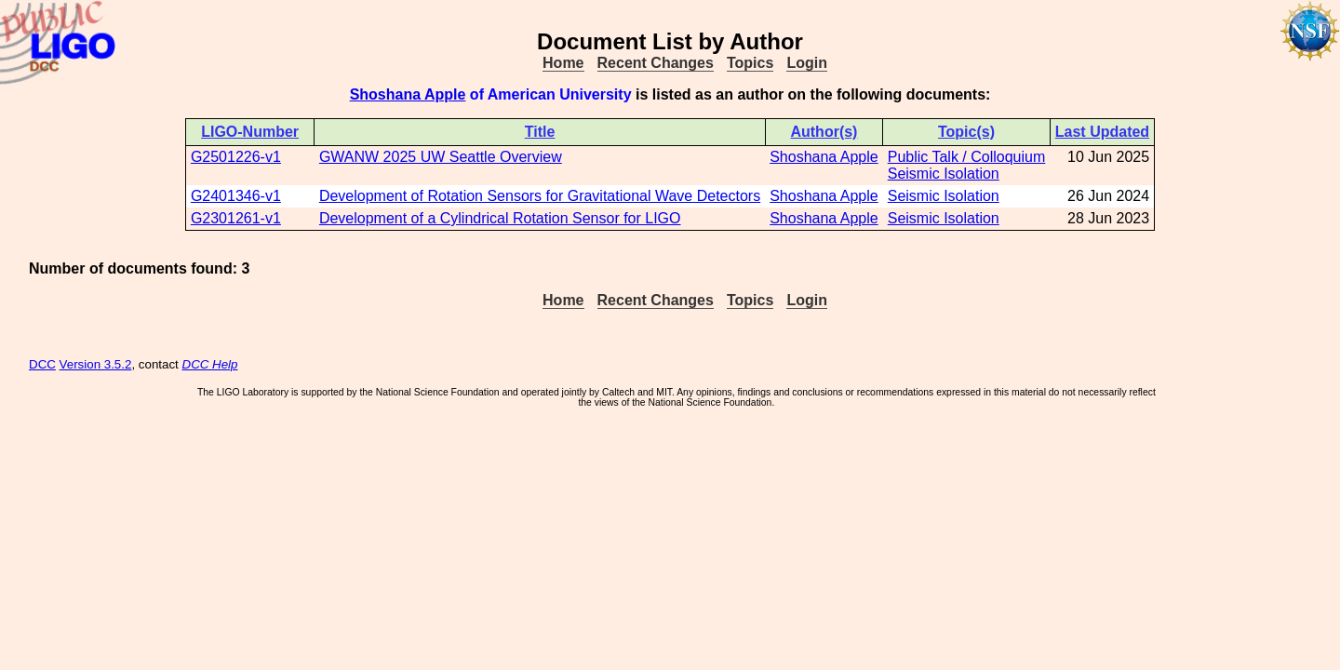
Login (806, 63)
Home (563, 63)
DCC (42, 364)
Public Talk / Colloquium (967, 157)
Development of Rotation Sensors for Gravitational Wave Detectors (539, 196)
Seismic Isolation (943, 173)
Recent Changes (655, 63)
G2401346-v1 (236, 196)
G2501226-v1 (236, 157)
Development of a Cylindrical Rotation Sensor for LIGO (500, 218)
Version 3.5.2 (96, 364)
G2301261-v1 (236, 218)
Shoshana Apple (408, 94)
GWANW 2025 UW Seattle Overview (440, 157)
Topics (750, 63)
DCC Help (210, 364)
